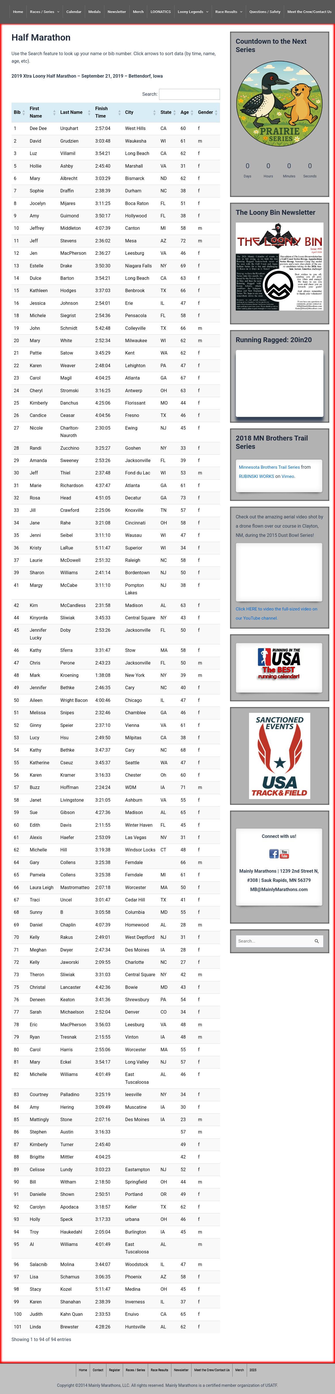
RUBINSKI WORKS (257, 476)
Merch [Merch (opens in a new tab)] (138, 11)
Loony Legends (193, 11)
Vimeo (289, 476)
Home (18, 11)
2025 (257, 1370)
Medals (94, 11)
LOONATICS (161, 11)
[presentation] (57, 11)
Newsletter (117, 11)
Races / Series (45, 11)
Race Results (228, 11)
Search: (149, 94)
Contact (94, 1370)
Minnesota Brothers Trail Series (271, 467)
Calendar (73, 11)
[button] (23, 112)
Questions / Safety (264, 11)
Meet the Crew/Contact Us (310, 11)
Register (112, 1370)
